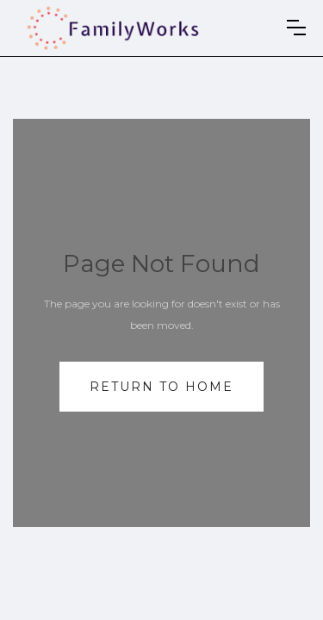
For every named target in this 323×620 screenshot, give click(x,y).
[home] (112, 28)
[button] (296, 27)
